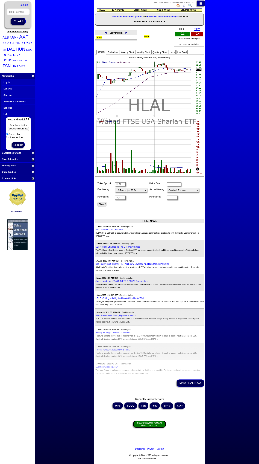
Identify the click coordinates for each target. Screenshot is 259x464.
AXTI (24, 37)
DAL (11, 49)
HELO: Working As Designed (109, 229)
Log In (7, 82)
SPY (197, 29)
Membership (18, 76)
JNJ (155, 405)
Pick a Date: (155, 183)
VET (22, 66)
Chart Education (18, 159)
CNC (28, 43)
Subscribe (13, 134)
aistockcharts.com (149, 424)
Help (6, 114)
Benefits (8, 108)
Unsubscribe (14, 137)
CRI (4, 50)
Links (172, 52)
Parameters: (103, 197)
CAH (10, 43)
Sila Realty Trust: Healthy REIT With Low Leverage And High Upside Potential (132, 264)
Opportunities (18, 172)
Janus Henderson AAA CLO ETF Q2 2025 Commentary (121, 281)
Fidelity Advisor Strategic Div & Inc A (112, 350)
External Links (18, 178)
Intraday (101, 52)
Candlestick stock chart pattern (126, 16)
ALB (6, 37)
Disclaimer (140, 449)
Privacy (150, 449)
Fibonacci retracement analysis (163, 16)
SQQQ (130, 405)
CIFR (18, 43)
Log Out (8, 89)
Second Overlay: (157, 189)
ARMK (14, 37)
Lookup (24, 5)
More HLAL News (190, 382)
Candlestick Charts (18, 153)
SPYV (167, 405)
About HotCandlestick (15, 101)
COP (179, 405)
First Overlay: (103, 189)
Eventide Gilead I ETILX (106, 367)
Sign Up (7, 95)
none (99, 37)
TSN (7, 66)
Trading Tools (18, 165)
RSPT (17, 55)
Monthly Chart (143, 52)
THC (25, 60)
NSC (29, 49)
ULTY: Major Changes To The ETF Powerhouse (117, 247)
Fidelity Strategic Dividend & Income (112, 332)
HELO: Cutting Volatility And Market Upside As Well (119, 298)
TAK (21, 60)
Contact (160, 449)
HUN (20, 49)
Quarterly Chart (159, 52)
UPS (117, 405)
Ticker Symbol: (104, 183)
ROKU (7, 55)
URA (15, 66)
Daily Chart (113, 52)
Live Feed (182, 52)
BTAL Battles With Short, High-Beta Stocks (115, 315)
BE (5, 43)
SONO (8, 60)
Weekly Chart (127, 52)
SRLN (15, 61)
